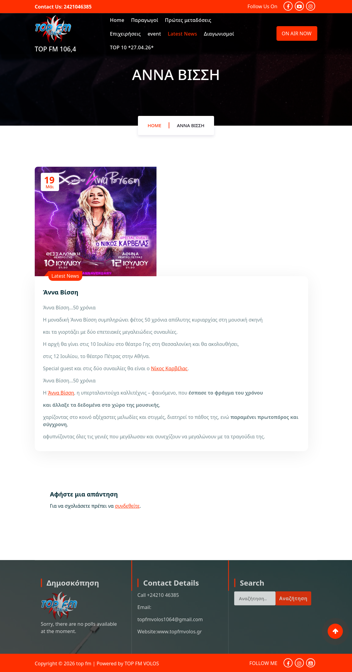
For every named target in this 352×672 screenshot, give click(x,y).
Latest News (182, 33)
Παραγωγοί (144, 20)
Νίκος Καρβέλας (169, 368)
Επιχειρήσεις (125, 33)
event (154, 33)
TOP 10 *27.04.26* (132, 47)
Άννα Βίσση (190, 129)
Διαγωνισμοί (219, 33)
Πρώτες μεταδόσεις (188, 20)
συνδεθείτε (127, 506)
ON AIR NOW (297, 33)
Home (117, 20)
